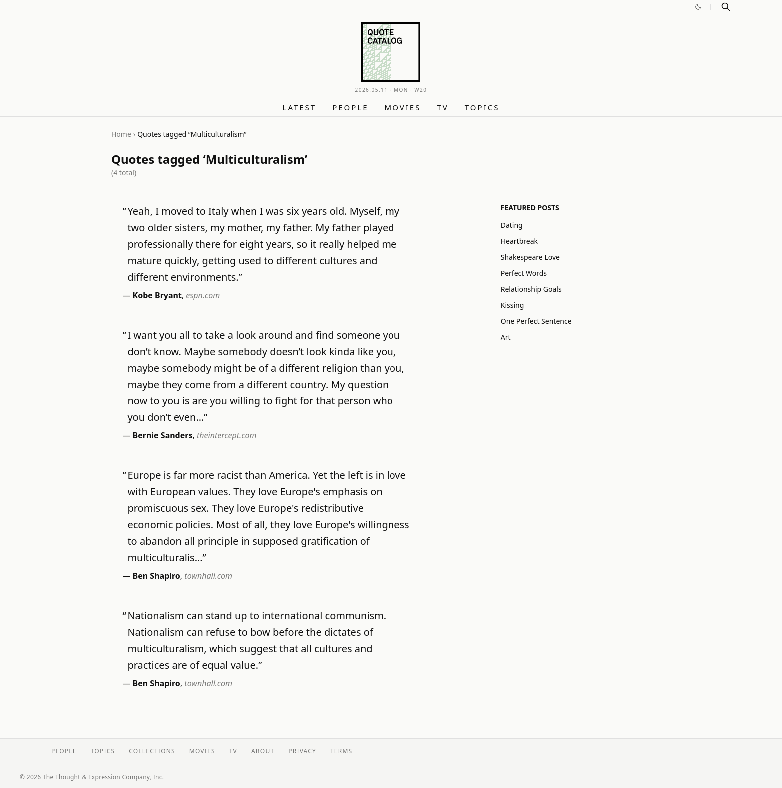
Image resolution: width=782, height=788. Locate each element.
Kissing (512, 305)
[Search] (726, 7)
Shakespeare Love (530, 257)
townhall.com (208, 575)
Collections (152, 751)
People (350, 107)
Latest (300, 107)
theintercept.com (226, 435)
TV (442, 107)
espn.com (203, 295)
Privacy (302, 751)
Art (506, 337)
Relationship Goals (531, 289)
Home (121, 134)
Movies (403, 107)
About (262, 751)
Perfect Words (524, 273)
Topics (482, 107)
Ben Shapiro (156, 575)
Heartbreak (519, 241)
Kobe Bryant (157, 295)
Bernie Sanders (163, 435)
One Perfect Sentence (536, 321)
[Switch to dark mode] (698, 7)
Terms (341, 751)
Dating (512, 225)
